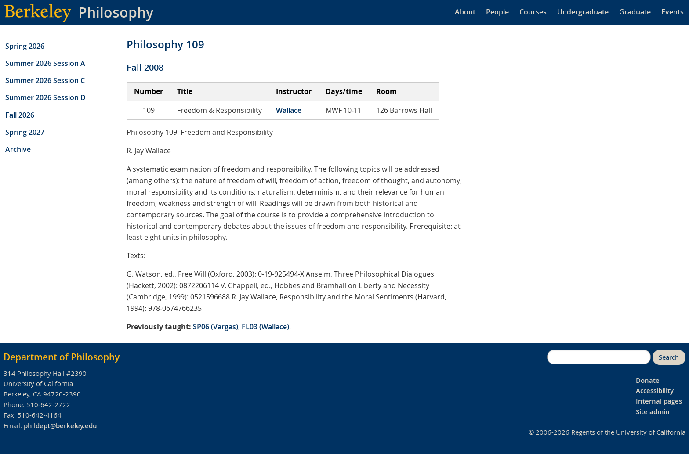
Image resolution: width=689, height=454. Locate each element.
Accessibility (655, 390)
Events (672, 12)
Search (669, 357)
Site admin (653, 411)
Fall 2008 (145, 67)
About (465, 12)
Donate (648, 380)
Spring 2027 (24, 132)
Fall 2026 (19, 115)
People (497, 12)
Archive (18, 149)
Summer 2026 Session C (45, 80)
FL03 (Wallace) (265, 326)
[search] (599, 357)
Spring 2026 (24, 46)
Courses (533, 12)
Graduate (635, 12)
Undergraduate (583, 12)
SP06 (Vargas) (215, 326)
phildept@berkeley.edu (60, 426)
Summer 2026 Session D (45, 97)
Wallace (288, 110)
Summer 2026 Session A (45, 63)
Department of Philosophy (62, 357)
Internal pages (659, 401)
